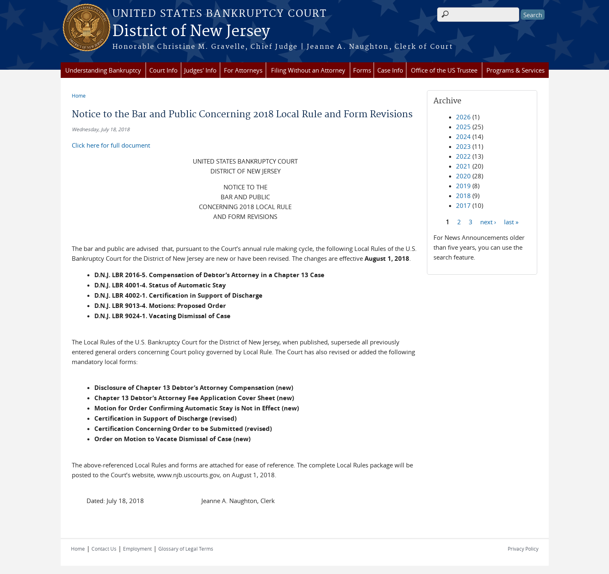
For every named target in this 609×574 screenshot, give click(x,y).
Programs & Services (515, 70)
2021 (463, 166)
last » (511, 221)
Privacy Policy (523, 548)
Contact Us (103, 548)
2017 (463, 205)
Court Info (163, 70)
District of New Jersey (191, 31)
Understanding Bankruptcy (103, 70)
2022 (463, 156)
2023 (463, 146)
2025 (463, 127)
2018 (463, 195)
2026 (463, 117)
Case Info (390, 70)
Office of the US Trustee (444, 70)
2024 (463, 136)
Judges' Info (200, 70)
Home (79, 95)
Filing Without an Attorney (308, 70)
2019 (463, 186)
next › (488, 221)
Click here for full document (111, 145)
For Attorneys (243, 70)
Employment (137, 548)
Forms (362, 70)
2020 (463, 176)
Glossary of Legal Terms (185, 548)
